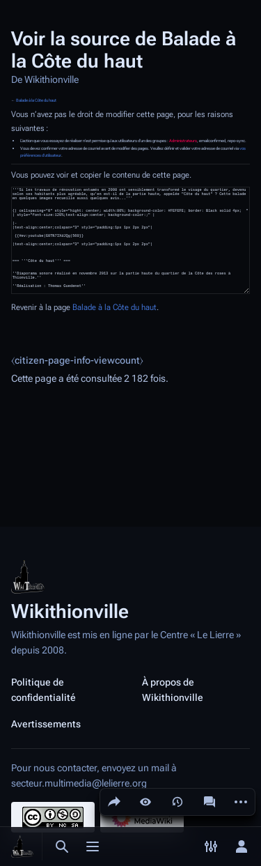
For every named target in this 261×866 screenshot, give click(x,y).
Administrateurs (183, 141)
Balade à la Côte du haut (36, 100)
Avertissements (46, 723)
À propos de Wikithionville (172, 689)
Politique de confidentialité (43, 689)
